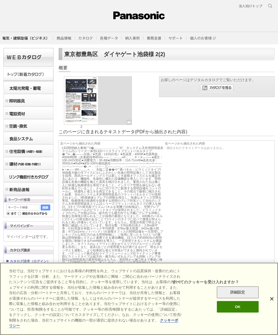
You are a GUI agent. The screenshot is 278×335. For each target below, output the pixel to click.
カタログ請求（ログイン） (30, 261)
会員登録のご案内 (23, 268)
